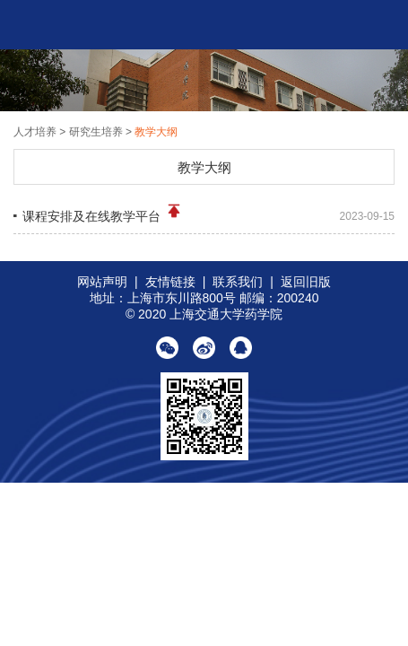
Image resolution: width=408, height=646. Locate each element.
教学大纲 (156, 132)
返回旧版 (306, 282)
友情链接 (170, 282)
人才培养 (36, 132)
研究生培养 (96, 132)
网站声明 (102, 282)
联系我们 (238, 282)
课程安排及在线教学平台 (102, 212)
